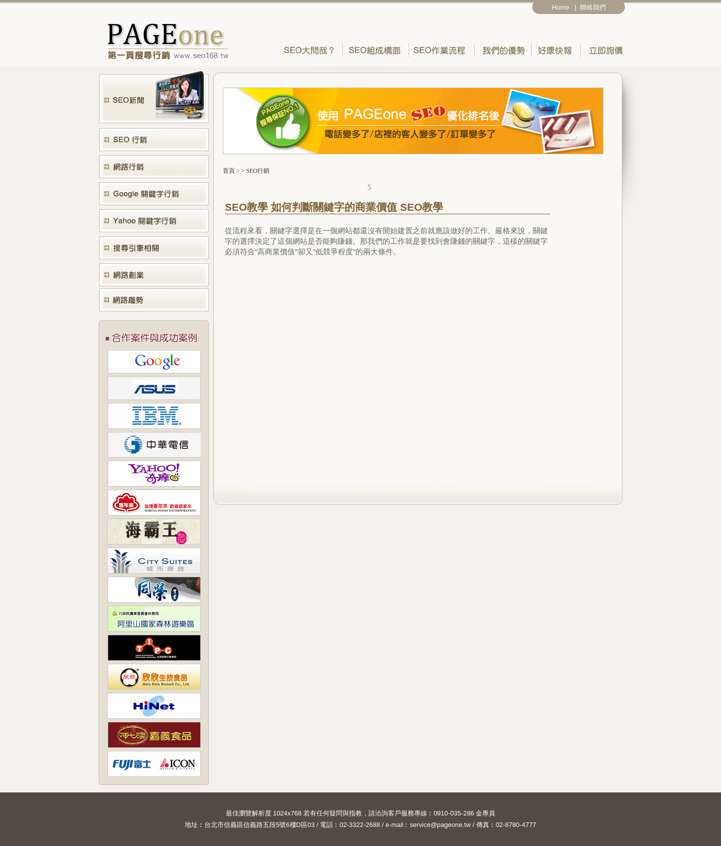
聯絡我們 (594, 7)
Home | (564, 7)
